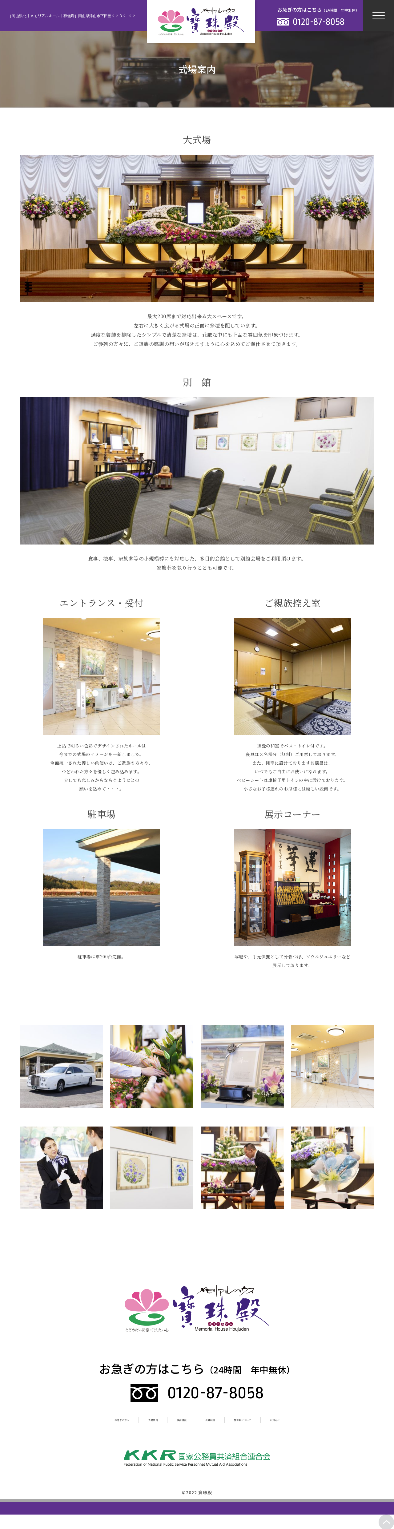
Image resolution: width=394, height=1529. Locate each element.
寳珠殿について (264, 1419)
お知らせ (313, 1419)
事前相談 (174, 1419)
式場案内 (133, 1419)
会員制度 (215, 1419)
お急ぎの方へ (86, 1419)
